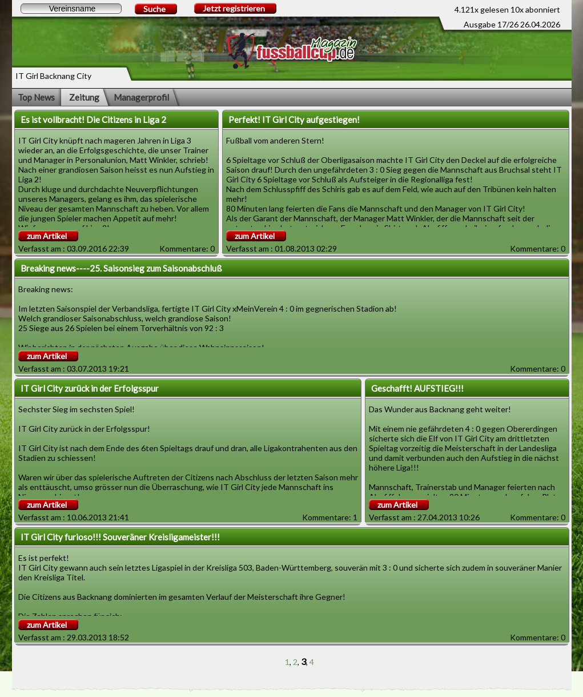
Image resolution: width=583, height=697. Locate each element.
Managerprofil (141, 97)
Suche (154, 9)
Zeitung (84, 97)
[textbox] (71, 8)
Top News (36, 97)
